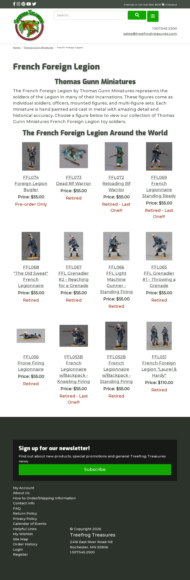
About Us (21, 493)
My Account (23, 488)
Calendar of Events (29, 523)
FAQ (17, 508)
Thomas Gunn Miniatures (38, 47)
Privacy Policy (25, 518)
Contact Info (24, 503)
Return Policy (25, 513)
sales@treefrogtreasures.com (150, 33)
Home (17, 47)
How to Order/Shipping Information (44, 498)
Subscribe (95, 469)
